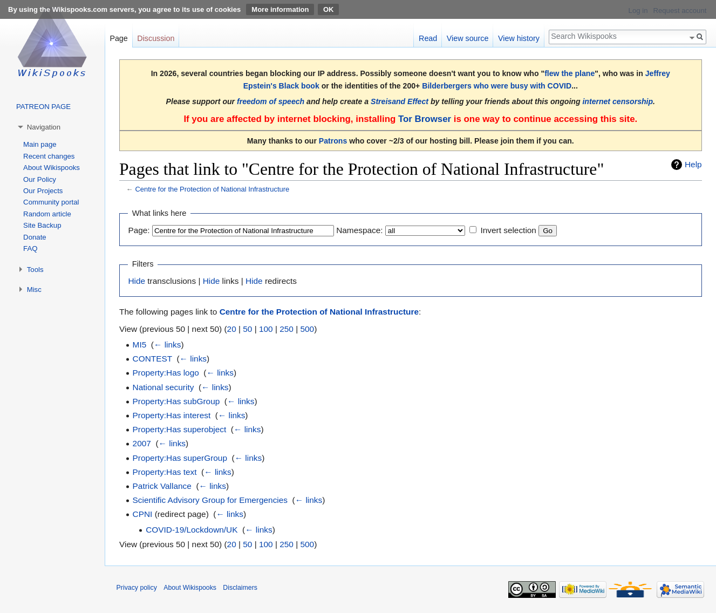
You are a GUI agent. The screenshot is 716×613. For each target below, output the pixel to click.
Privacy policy (137, 587)
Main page (40, 144)
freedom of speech (270, 101)
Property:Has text (165, 471)
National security (163, 387)
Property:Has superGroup (180, 457)
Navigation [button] (43, 127)
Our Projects (43, 191)
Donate (34, 237)
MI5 (140, 344)
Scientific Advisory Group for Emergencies (210, 500)
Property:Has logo (166, 372)
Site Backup (42, 225)
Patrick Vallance (162, 486)
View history (519, 38)
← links (167, 344)
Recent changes (48, 156)
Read (428, 38)
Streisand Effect (399, 101)
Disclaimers (240, 587)
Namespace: (359, 230)
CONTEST (152, 358)
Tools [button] (35, 269)
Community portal (51, 202)
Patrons (333, 141)
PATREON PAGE (43, 107)
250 (286, 328)
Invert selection (508, 230)
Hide (136, 280)
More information (280, 9)
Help (693, 164)
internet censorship (617, 101)
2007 (142, 443)
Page (118, 38)
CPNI (143, 514)
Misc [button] (34, 289)
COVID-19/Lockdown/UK (191, 529)
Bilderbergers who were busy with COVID (496, 85)
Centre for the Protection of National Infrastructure (212, 189)
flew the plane (569, 73)
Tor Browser (424, 119)
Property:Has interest (172, 415)
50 (247, 328)
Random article (47, 214)
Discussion (155, 38)
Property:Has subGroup (176, 401)
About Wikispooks (51, 168)
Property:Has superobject (180, 429)
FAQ (30, 248)
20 (231, 328)
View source (468, 38)
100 (266, 328)
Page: (138, 230)
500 (307, 328)
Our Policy (39, 179)
